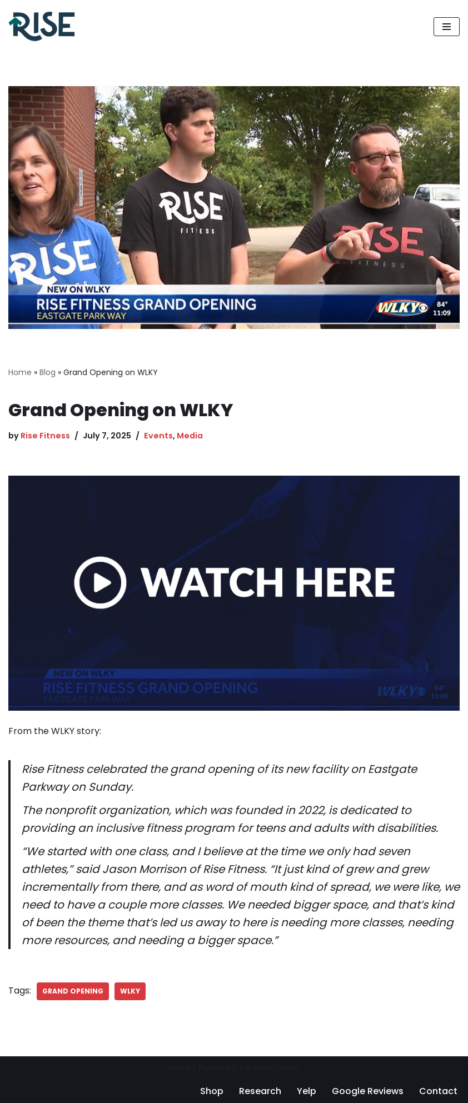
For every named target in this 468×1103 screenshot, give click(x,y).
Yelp (306, 1091)
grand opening (72, 991)
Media (190, 435)
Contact (438, 1091)
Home (20, 372)
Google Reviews (368, 1091)
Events (158, 435)
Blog (47, 372)
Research (260, 1091)
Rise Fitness (45, 435)
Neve (179, 1067)
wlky (130, 991)
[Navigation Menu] (447, 26)
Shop (211, 1091)
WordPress (276, 1067)
